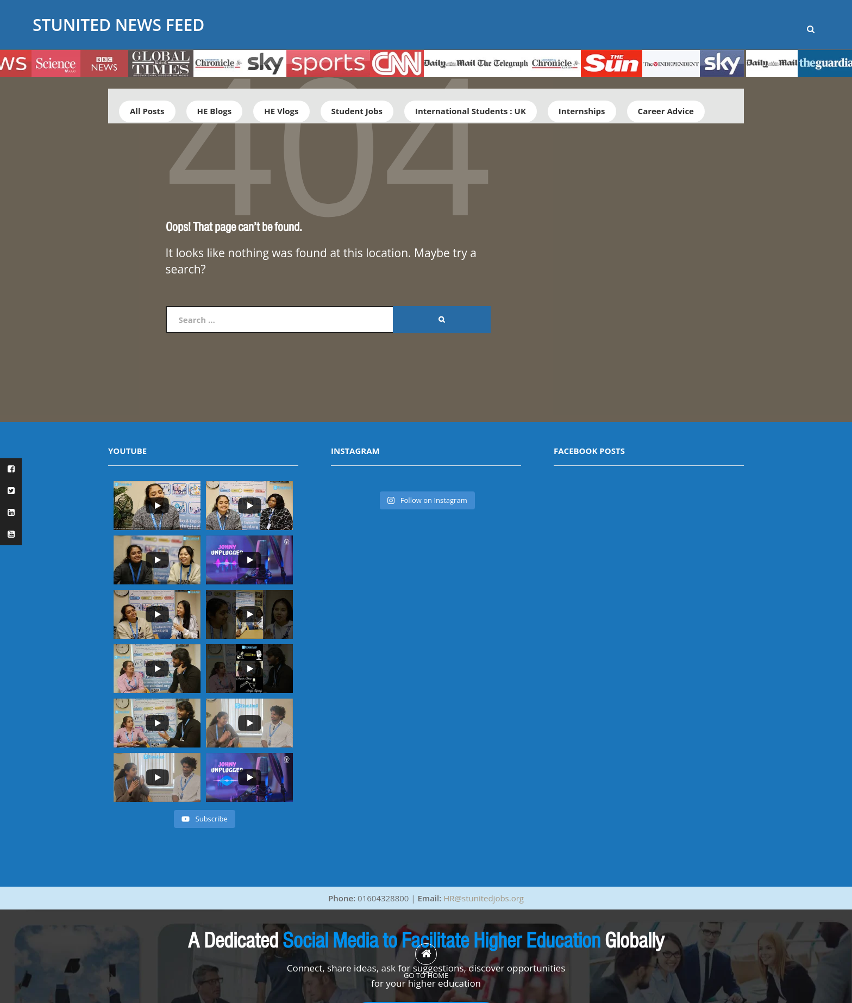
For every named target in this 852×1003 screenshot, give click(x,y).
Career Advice (666, 110)
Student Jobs (357, 110)
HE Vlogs (281, 110)
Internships (582, 110)
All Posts (147, 110)
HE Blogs (214, 110)
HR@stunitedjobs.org (483, 898)
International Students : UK (470, 110)
